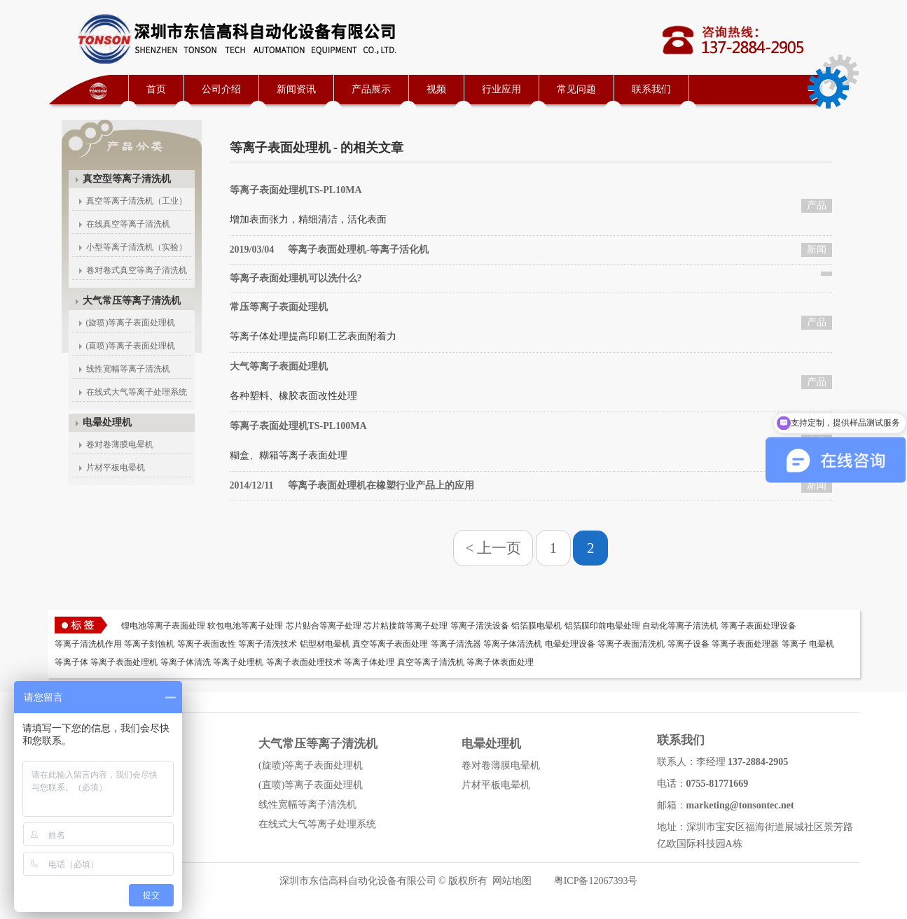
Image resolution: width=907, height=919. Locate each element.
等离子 (794, 644)
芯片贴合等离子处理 (323, 626)
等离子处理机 (238, 662)
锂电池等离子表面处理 (163, 626)
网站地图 (512, 881)
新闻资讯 (296, 89)
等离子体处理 (369, 662)
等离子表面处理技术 (304, 662)
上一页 (499, 548)
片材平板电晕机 (115, 467)
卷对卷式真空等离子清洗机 (136, 270)
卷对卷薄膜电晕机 (119, 444)
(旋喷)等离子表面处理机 (131, 323)
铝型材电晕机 (325, 644)
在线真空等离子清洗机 (128, 224)
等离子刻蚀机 (149, 644)
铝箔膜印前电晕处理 (602, 626)
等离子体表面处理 (500, 662)
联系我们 (651, 89)
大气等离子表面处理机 (279, 366)
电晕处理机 (107, 422)
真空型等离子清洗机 (127, 179)
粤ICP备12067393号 (596, 881)
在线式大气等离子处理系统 (136, 392)
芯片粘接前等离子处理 (406, 626)
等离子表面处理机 (124, 662)
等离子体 (71, 662)
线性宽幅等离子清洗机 (128, 369)
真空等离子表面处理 (390, 644)
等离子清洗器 (456, 644)
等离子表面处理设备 (758, 626)
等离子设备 (688, 644)
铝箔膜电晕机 (536, 626)
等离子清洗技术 (267, 644)
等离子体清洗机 (512, 644)
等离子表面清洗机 (631, 644)
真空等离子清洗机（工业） (136, 201)
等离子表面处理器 (745, 644)
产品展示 (371, 89)
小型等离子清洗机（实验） (136, 247)
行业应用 (501, 89)
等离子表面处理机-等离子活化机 (329, 249)
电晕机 (821, 644)
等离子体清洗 (185, 662)
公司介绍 (221, 89)
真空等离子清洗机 (430, 662)
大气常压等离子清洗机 (132, 300)
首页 (156, 89)
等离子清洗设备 (479, 626)
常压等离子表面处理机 (279, 307)
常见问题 (576, 89)
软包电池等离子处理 (245, 626)
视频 (436, 89)
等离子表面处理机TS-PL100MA (298, 426)
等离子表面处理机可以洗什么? (296, 278)
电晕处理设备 (570, 644)
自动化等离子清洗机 (680, 626)
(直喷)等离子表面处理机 (131, 346)
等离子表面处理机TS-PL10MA (296, 190)
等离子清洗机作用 (88, 644)
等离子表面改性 (206, 644)
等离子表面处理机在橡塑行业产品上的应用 (352, 485)
